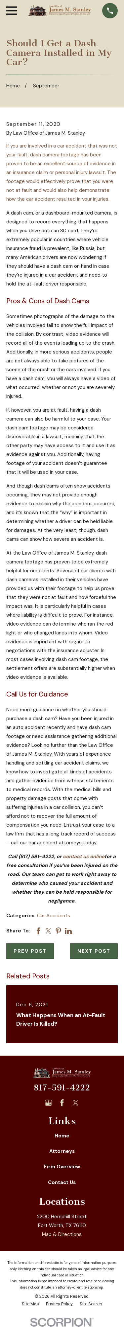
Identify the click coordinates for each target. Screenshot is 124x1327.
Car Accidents (53, 915)
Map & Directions (62, 1234)
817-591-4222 (62, 1087)
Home (62, 1136)
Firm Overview (62, 1166)
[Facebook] (62, 1102)
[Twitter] (75, 1102)
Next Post (93, 951)
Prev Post (30, 951)
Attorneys (62, 1151)
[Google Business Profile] (48, 1102)
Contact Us (62, 1182)
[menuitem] (30, 1304)
